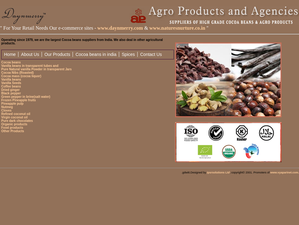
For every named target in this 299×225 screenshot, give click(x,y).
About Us (30, 54)
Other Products (12, 131)
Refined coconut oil (15, 114)
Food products (12, 127)
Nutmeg (7, 107)
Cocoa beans (11, 62)
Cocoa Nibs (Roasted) (17, 72)
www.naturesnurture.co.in (177, 28)
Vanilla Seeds (11, 83)
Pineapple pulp (12, 103)
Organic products (14, 124)
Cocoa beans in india (95, 54)
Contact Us (151, 54)
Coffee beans (11, 86)
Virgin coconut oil (14, 117)
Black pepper (11, 93)
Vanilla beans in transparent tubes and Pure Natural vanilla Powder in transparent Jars (36, 67)
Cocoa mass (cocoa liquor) (21, 76)
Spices (128, 54)
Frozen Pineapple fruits (18, 100)
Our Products (57, 54)
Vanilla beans (11, 79)
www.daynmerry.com (119, 28)
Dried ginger (10, 90)
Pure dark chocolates (17, 120)
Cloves (6, 110)
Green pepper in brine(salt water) (25, 96)
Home (10, 54)
